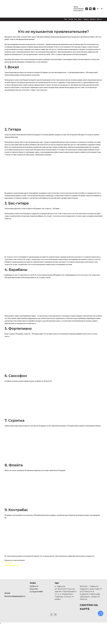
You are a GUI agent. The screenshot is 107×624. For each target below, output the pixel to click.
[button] (86, 9)
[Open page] (16, 585)
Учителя (70, 19)
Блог (75, 19)
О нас (65, 19)
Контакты (93, 19)
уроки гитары (8, 563)
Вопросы (86, 19)
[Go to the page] (16, 9)
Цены (79, 19)
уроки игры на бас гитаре (12, 565)
